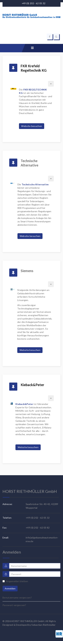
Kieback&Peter (32, 385)
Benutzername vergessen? (17, 597)
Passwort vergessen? (14, 605)
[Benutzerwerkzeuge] (51, 84)
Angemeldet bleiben (15, 581)
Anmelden (10, 588)
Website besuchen (31, 126)
